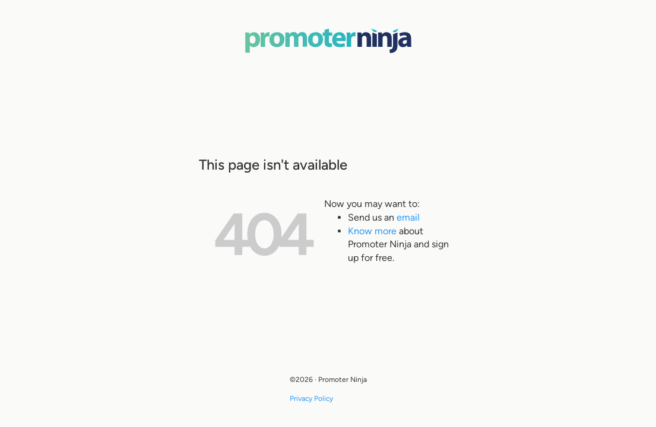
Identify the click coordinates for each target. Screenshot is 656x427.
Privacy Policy (311, 398)
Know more (372, 231)
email (408, 217)
